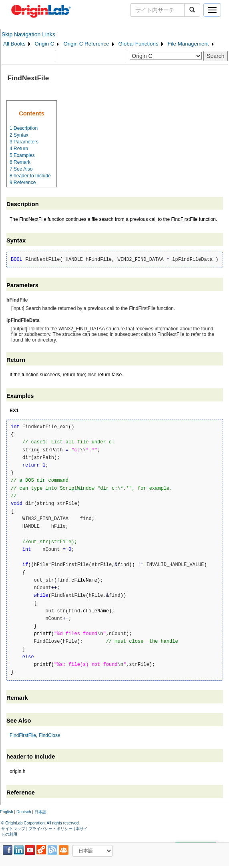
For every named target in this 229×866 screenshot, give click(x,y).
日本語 (40, 812)
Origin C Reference (86, 44)
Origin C (44, 44)
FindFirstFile (23, 735)
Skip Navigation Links (28, 34)
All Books (14, 44)
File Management (188, 44)
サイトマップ (13, 828)
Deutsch (23, 812)
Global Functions (139, 44)
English (6, 812)
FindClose (49, 735)
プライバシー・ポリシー (50, 828)
